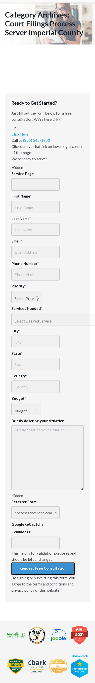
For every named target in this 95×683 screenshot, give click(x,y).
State (16, 353)
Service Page (22, 173)
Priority (18, 286)
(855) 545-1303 (36, 140)
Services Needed (26, 308)
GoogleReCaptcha (27, 524)
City (15, 331)
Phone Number (25, 263)
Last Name (21, 218)
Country (19, 376)
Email (16, 241)
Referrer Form (24, 502)
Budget (18, 398)
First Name (21, 196)
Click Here (19, 134)
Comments (20, 532)
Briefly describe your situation (37, 421)
